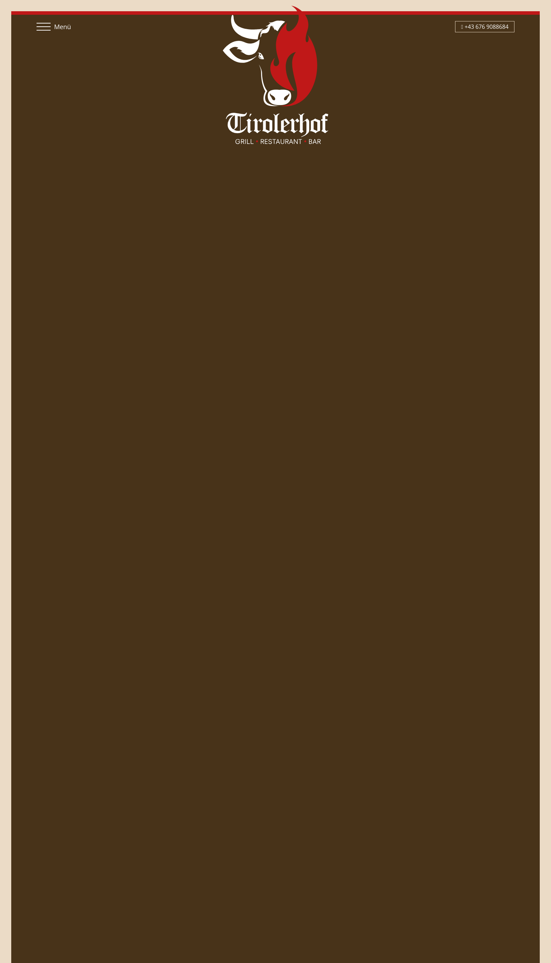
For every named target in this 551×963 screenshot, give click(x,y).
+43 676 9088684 (484, 27)
